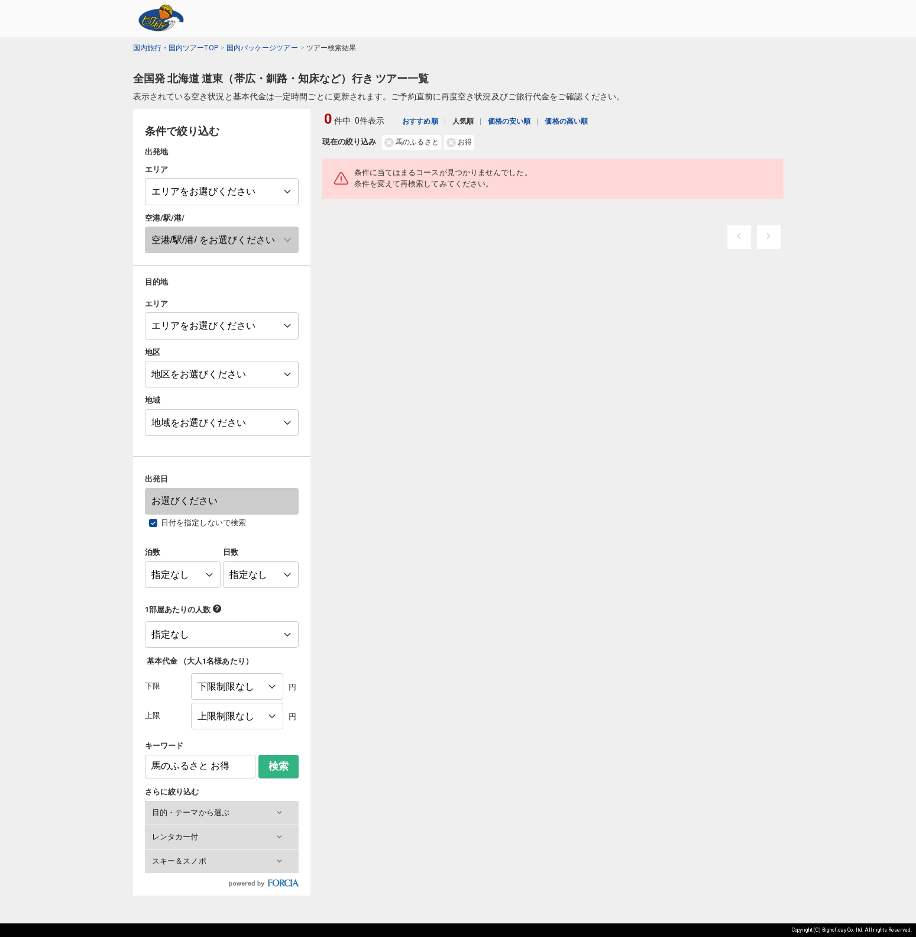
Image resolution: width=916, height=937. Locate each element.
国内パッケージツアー (262, 48)
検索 (278, 766)
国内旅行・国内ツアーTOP (175, 48)
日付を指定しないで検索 (203, 522)
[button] (222, 813)
